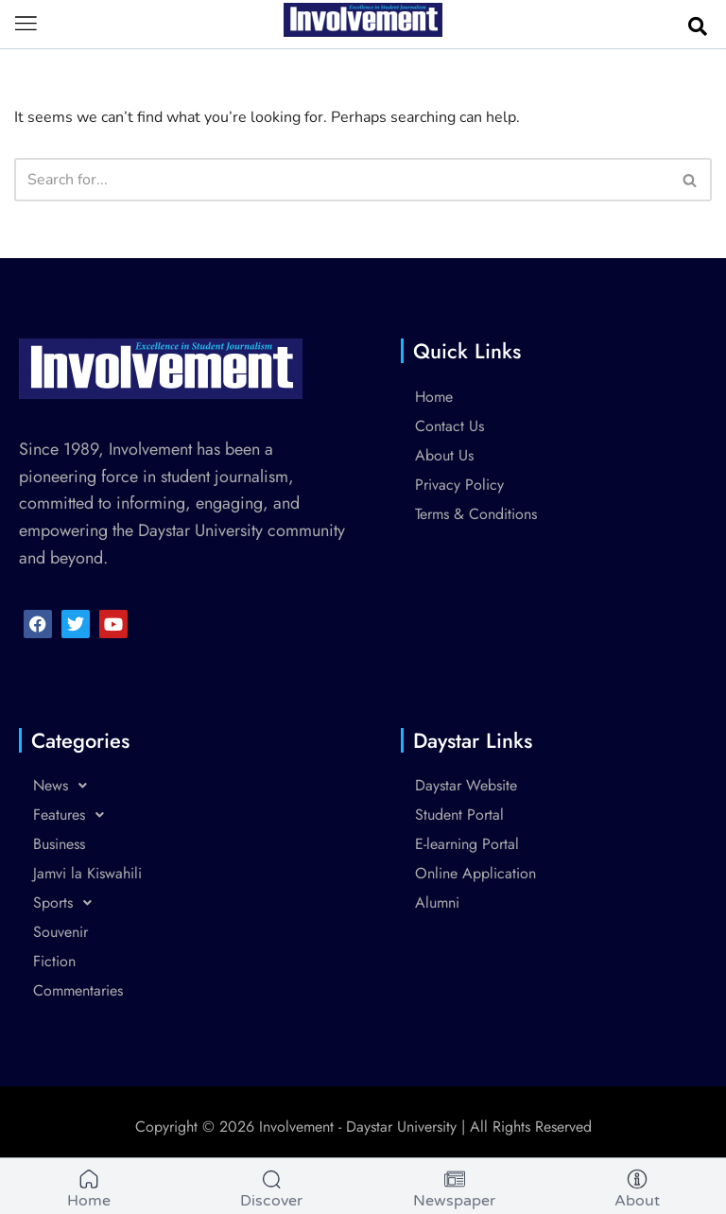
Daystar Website (466, 785)
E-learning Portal (467, 844)
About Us (444, 455)
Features (73, 815)
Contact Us (449, 426)
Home (434, 397)
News (65, 786)
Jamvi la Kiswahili (87, 873)
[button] (26, 24)
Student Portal (459, 814)
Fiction (54, 961)
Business (59, 844)
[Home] (89, 1191)
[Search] (341, 179)
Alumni (437, 902)
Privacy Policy (459, 484)
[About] (637, 1191)
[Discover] (271, 1191)
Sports (67, 903)
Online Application (475, 873)
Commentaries (78, 990)
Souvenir (60, 932)
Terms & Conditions (476, 514)
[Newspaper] (455, 1191)
